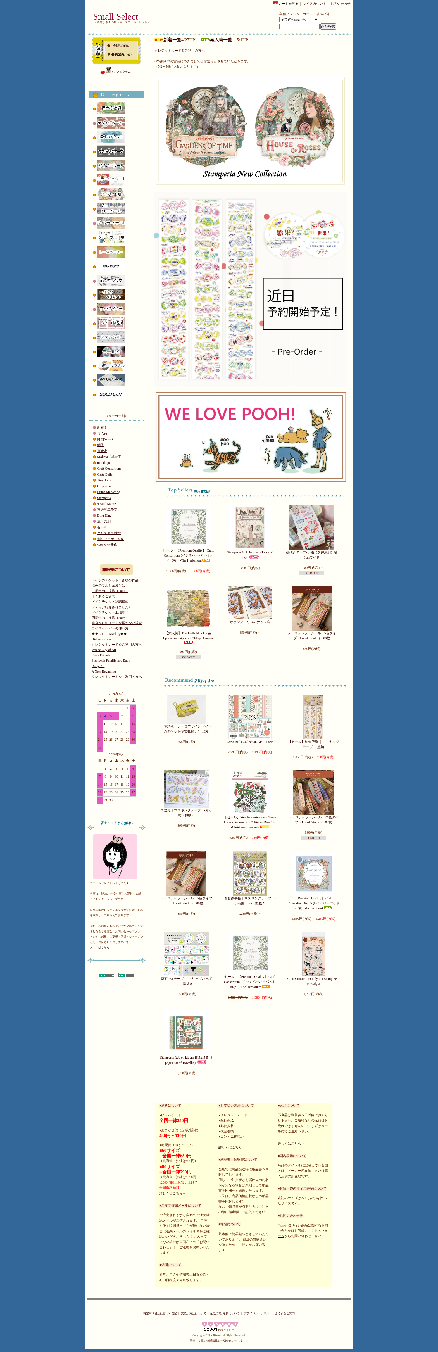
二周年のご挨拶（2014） (110, 591)
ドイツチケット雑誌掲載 (110, 601)
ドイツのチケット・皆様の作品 (115, 580)
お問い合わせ (340, 4)
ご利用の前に (120, 46)
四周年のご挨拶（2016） (110, 618)
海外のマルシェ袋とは (108, 586)
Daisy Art (98, 666)
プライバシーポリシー (258, 1313)
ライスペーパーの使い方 (110, 628)
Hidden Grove (101, 639)
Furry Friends (101, 655)
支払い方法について (193, 1313)
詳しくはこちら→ (172, 1193)
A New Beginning (104, 671)
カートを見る (285, 3)
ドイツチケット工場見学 (110, 612)
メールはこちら (100, 947)
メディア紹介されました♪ (111, 607)
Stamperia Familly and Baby (111, 660)
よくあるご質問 (103, 596)
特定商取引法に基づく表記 (160, 1313)
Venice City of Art (104, 650)
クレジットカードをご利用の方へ (117, 645)
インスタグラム (118, 71)
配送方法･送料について (225, 1313)
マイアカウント (314, 4)
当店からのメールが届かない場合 (117, 623)
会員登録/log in (122, 54)
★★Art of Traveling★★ (109, 634)
